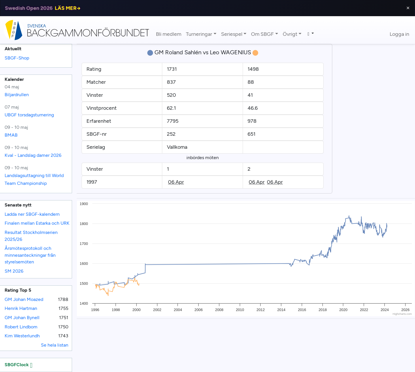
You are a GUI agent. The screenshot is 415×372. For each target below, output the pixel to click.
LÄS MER (68, 8)
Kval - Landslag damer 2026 (33, 155)
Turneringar (199, 34)
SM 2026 (14, 271)
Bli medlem (168, 34)
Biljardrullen (17, 94)
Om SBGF (262, 34)
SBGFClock (19, 364)
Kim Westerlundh (22, 335)
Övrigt (290, 34)
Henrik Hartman (21, 308)
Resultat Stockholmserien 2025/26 (31, 236)
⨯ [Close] (408, 8)
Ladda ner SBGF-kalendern (32, 214)
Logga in (399, 34)
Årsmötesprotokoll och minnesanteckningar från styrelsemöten (30, 255)
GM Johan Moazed (24, 299)
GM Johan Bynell (22, 317)
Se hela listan (54, 345)
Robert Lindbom (21, 327)
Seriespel (231, 34)
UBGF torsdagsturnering (29, 115)
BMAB (11, 135)
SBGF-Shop (17, 58)
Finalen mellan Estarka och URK (37, 223)
